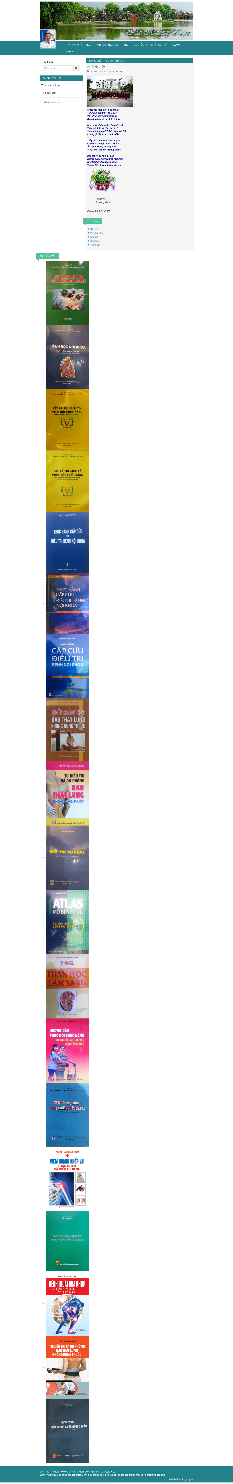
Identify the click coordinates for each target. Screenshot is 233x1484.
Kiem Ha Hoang (53, 102)
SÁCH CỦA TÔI (47, 256)
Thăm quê (95, 245)
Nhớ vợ (94, 237)
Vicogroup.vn (187, 1479)
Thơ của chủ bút (50, 85)
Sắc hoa (94, 229)
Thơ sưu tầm (48, 92)
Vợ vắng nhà (96, 233)
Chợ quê (94, 241)
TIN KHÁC (92, 220)
